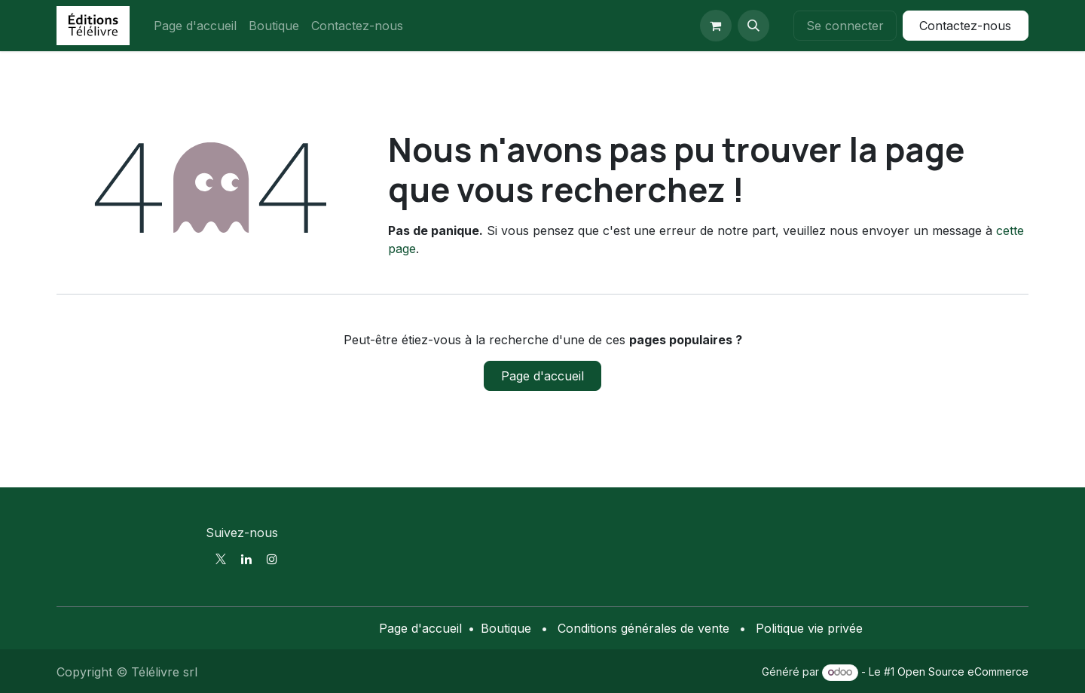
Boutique (506, 628)
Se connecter (845, 25)
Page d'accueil (542, 375)
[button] (753, 25)
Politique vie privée (809, 628)
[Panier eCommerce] (716, 25)
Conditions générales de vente (643, 628)
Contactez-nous (965, 25)
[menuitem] (195, 26)
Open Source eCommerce (962, 671)
